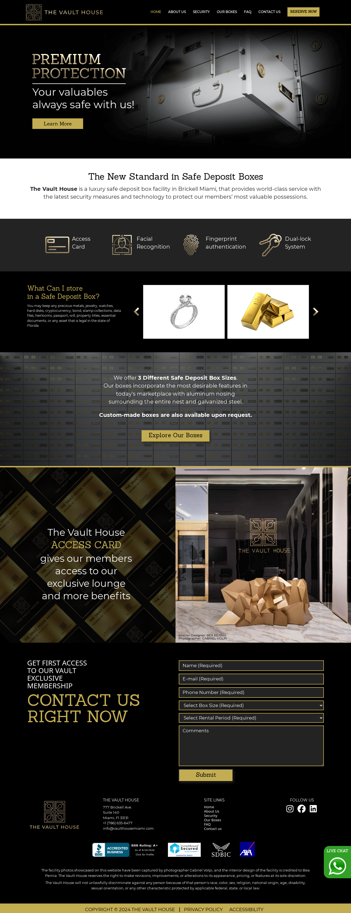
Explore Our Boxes (175, 436)
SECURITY (201, 12)
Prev (136, 313)
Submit (206, 775)
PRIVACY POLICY (204, 909)
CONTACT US (269, 12)
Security (210, 815)
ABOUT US (177, 12)
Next (315, 313)
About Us (211, 811)
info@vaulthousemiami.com (128, 828)
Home (156, 12)
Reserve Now (303, 12)
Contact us (213, 828)
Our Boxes (212, 819)
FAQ (247, 12)
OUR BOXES (227, 12)
